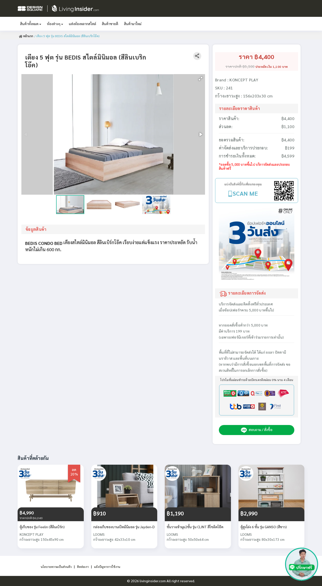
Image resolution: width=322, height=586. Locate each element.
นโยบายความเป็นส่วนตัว (53, 566)
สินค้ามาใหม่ (132, 23)
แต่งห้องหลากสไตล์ (82, 23)
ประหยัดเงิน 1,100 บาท (271, 67)
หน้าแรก (26, 36)
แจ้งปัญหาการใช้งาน (110, 566)
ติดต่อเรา (83, 566)
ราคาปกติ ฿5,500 (240, 66)
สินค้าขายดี (110, 23)
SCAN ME (245, 193)
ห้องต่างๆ (55, 23)
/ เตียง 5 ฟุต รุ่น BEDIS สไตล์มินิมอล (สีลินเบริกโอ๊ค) (67, 36)
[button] (200, 79)
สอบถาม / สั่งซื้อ (256, 430)
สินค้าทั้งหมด (30, 23)
